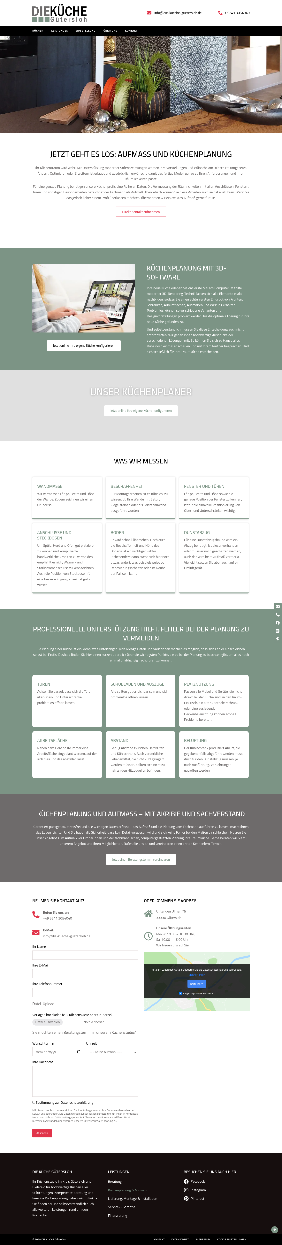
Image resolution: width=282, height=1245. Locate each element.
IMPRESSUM (201, 1240)
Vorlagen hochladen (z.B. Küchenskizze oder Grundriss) (72, 1016)
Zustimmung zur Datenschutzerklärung (64, 1103)
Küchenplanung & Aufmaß (127, 1190)
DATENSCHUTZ (177, 1240)
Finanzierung (117, 1214)
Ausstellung (85, 31)
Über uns (110, 31)
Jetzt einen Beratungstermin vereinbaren (141, 860)
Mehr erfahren (196, 975)
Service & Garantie (121, 1206)
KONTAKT (131, 31)
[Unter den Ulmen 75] (148, 914)
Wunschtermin (43, 1044)
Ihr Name (39, 948)
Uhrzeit (91, 1044)
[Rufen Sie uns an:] (36, 916)
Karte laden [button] (196, 984)
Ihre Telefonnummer (47, 985)
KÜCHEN (37, 31)
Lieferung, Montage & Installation (132, 1198)
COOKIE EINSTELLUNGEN (231, 1240)
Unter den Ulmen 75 (171, 912)
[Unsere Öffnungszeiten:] (148, 937)
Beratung (115, 1182)
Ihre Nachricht (42, 1063)
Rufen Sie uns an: (57, 913)
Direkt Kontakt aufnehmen (141, 224)
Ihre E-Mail (40, 966)
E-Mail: (49, 931)
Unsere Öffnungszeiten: (174, 929)
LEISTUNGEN (59, 31)
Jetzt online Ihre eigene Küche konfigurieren (84, 346)
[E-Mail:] (36, 933)
